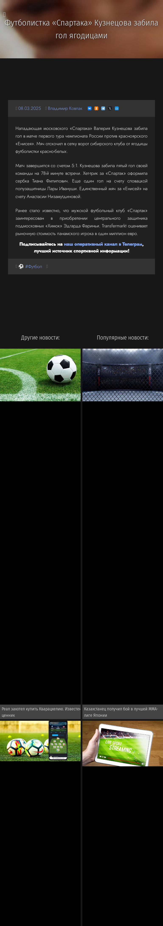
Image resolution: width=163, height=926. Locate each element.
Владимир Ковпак (65, 108)
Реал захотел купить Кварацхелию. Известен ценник (42, 712)
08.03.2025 (29, 108)
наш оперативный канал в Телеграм (103, 244)
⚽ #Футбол (30, 266)
